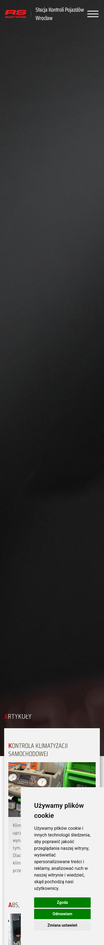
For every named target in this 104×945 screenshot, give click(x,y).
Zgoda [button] (62, 902)
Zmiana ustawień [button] (62, 925)
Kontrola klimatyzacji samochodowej (38, 750)
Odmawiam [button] (62, 914)
